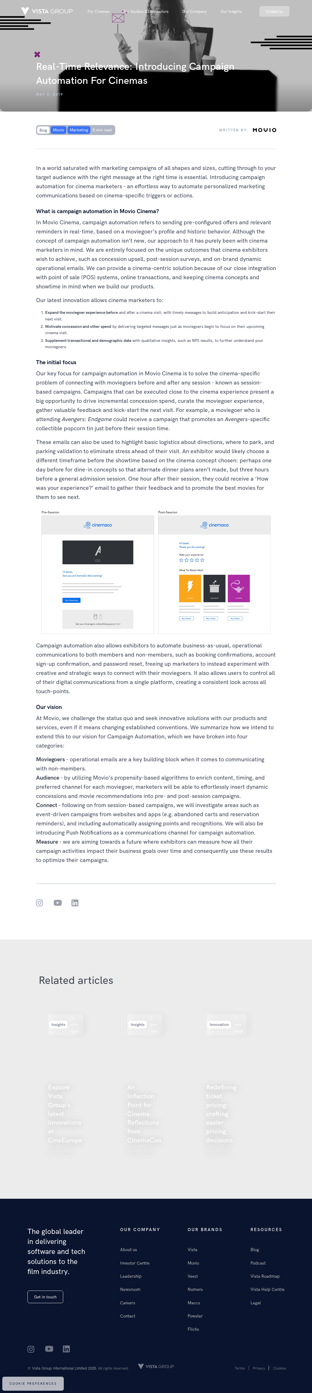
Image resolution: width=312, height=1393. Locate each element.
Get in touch (45, 1296)
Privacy (259, 1368)
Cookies (279, 1368)
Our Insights (231, 11)
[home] (47, 11)
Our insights (35, 162)
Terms (240, 1368)
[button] (99, 11)
